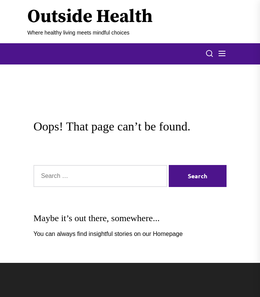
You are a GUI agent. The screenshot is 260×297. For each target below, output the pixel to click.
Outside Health (90, 17)
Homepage (167, 234)
